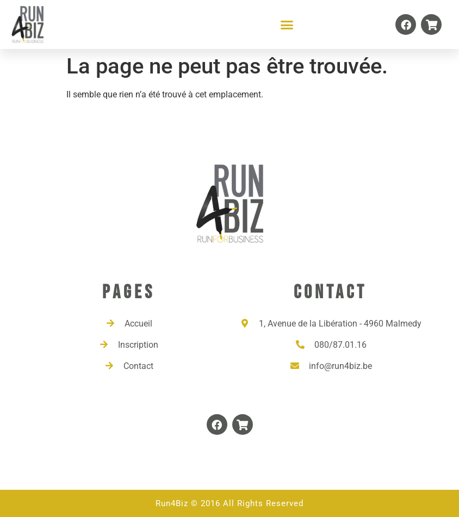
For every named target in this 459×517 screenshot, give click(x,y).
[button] (287, 24)
